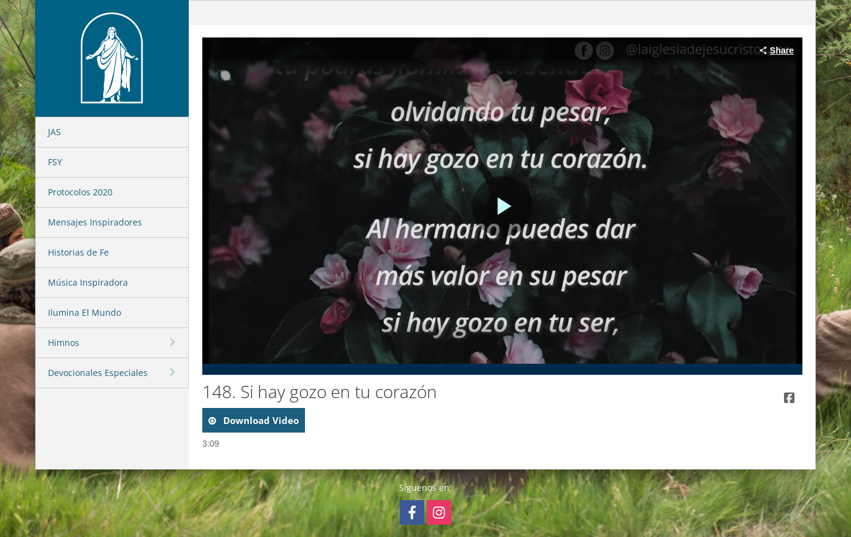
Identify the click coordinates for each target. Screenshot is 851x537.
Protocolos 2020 (80, 192)
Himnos (63, 342)
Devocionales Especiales (98, 372)
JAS (54, 132)
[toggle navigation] (174, 342)
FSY (55, 162)
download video (260, 420)
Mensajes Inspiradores (95, 222)
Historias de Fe (78, 252)
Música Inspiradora (88, 282)
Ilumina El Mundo (84, 312)
